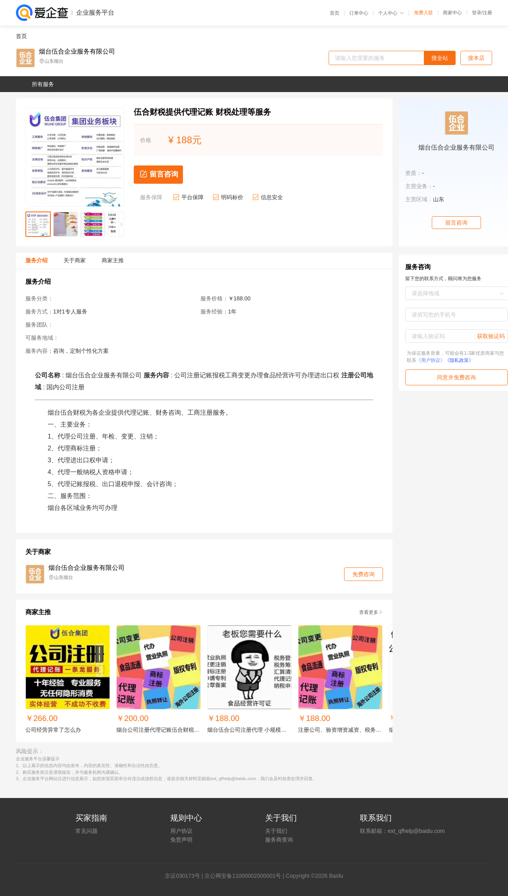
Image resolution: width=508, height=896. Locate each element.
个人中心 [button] (391, 13)
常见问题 (86, 831)
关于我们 (276, 831)
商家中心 (452, 12)
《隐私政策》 (459, 360)
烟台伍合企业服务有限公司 (77, 51)
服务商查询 (279, 839)
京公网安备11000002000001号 (242, 876)
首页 (334, 13)
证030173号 (185, 876)
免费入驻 (423, 12)
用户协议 (181, 831)
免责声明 (181, 839)
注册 (487, 12)
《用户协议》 (430, 360)
